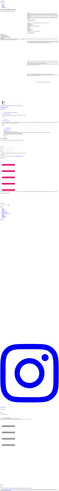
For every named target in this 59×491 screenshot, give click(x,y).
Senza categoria (8, 105)
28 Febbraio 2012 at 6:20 (7, 129)
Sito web (1, 151)
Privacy (1, 486)
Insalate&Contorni (4, 212)
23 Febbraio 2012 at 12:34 (5, 113)
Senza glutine (4, 217)
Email (1, 149)
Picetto (5, 119)
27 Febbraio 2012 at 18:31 (5, 120)
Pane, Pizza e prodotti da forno (6, 213)
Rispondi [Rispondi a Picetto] (3, 125)
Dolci (2, 210)
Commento (2, 146)
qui (39, 31)
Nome (1, 148)
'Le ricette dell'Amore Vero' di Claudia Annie (10, 112)
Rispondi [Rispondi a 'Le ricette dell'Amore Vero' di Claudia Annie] (3, 116)
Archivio (1, 414)
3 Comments (12, 11)
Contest (3, 209)
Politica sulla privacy (8, 490)
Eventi (3, 211)
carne (15, 105)
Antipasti (3, 208)
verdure (21, 105)
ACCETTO (3, 490)
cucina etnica (18, 105)
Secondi (5, 105)
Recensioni (3, 214)
